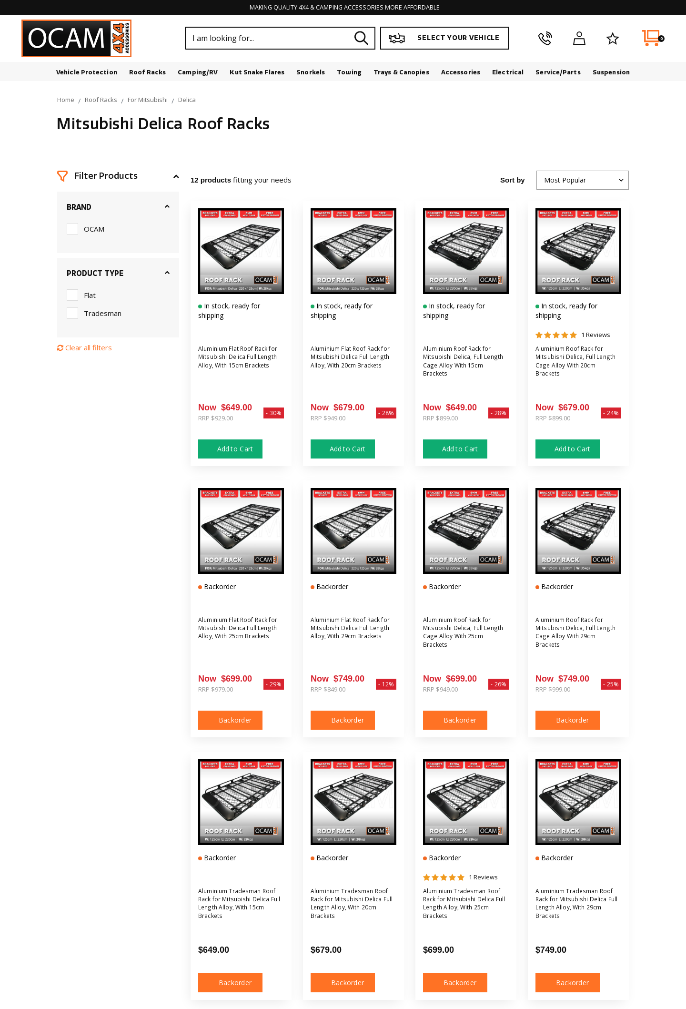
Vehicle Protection (86, 73)
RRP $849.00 (328, 690)
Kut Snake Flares (257, 73)
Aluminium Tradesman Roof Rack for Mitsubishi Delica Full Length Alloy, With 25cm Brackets (463, 907)
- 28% (386, 414)
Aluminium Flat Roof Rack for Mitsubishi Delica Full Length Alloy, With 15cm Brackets (240, 365)
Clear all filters (84, 349)
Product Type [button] (95, 275)
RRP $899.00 (440, 419)
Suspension (611, 73)
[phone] (545, 40)
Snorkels (310, 73)
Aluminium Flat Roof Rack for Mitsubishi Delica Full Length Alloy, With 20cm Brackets (353, 365)
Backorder (230, 721)
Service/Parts (557, 73)
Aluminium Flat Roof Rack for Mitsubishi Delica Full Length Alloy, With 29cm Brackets (353, 636)
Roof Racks (147, 73)
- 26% (498, 686)
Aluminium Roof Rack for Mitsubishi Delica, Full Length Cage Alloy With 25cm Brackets (464, 636)
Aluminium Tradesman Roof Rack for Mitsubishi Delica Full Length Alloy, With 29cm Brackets (575, 907)
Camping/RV (198, 73)
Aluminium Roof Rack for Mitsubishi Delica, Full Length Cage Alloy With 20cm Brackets (576, 365)
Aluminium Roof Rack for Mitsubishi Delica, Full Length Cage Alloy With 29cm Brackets (576, 636)
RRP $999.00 (552, 690)
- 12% (386, 686)
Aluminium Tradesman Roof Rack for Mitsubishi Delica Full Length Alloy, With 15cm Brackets (238, 907)
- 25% (611, 686)
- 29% (274, 686)
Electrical (508, 73)
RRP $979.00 (215, 690)
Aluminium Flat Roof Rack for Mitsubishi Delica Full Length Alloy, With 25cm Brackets (240, 636)
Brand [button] (79, 208)
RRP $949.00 (328, 419)
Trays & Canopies (401, 73)
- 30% (274, 414)
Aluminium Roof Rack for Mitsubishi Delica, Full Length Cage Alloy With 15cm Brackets (464, 365)
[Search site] (361, 39)
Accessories (460, 73)
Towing (349, 73)
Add (230, 450)
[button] (118, 177)
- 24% (611, 414)
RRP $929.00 (215, 419)
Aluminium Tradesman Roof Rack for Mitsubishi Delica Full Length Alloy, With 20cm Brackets (351, 907)
